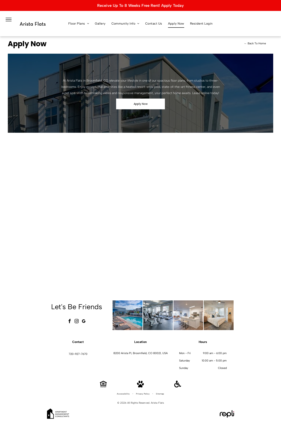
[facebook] (70, 321)
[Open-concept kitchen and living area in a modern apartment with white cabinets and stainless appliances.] (188, 315)
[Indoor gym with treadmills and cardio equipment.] (158, 315)
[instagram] (77, 321)
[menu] (9, 19)
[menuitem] (78, 24)
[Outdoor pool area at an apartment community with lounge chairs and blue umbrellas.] (127, 315)
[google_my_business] (84, 321)
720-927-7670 (78, 354)
